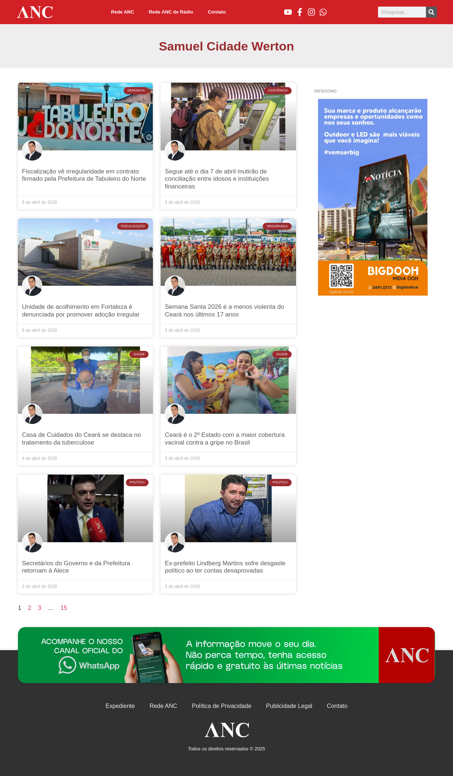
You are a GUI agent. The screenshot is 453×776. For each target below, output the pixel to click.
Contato (217, 12)
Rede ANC (122, 12)
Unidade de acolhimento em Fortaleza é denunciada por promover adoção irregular (80, 310)
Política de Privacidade (221, 706)
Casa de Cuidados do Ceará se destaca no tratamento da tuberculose (81, 438)
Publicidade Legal (289, 706)
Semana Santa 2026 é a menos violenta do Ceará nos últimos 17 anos (224, 310)
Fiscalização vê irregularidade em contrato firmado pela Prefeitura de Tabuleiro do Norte (84, 175)
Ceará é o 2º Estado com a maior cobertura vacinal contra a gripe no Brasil (224, 438)
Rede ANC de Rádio (171, 12)
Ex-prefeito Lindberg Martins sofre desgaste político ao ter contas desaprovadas (225, 567)
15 (64, 608)
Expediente (120, 706)
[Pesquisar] (431, 12)
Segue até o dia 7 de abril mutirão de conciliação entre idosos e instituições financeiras (217, 179)
